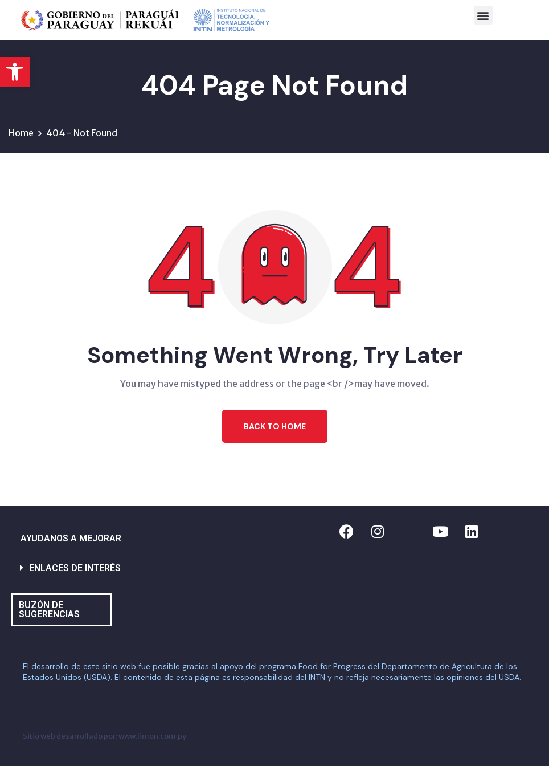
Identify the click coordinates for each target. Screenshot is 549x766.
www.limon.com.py (152, 735)
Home (21, 132)
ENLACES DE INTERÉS (75, 568)
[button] (15, 72)
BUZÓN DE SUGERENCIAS (49, 610)
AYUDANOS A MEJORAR (71, 538)
